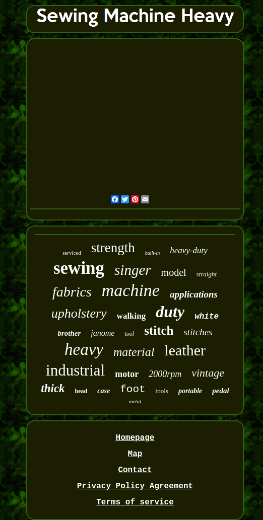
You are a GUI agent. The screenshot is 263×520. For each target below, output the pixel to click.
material (133, 351)
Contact (135, 470)
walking (131, 316)
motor (127, 374)
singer (132, 270)
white (206, 316)
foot (132, 389)
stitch (158, 330)
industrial (75, 370)
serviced (71, 253)
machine (131, 290)
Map (135, 454)
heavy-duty (189, 250)
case (103, 391)
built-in (152, 253)
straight (206, 274)
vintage (207, 372)
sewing (78, 268)
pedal (220, 391)
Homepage (135, 437)
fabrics (72, 292)
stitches (197, 332)
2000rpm (165, 374)
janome (102, 333)
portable (190, 391)
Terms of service (135, 502)
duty (170, 312)
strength (113, 247)
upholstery (79, 313)
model (173, 272)
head (81, 391)
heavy (83, 349)
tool (129, 333)
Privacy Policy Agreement (135, 486)
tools (162, 391)
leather (185, 350)
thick (52, 388)
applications (194, 294)
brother (69, 333)
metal (135, 401)
